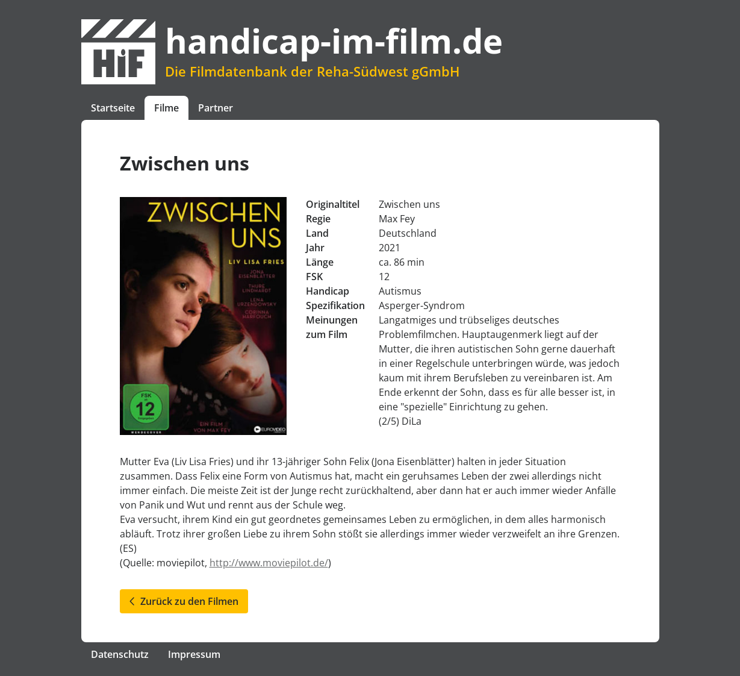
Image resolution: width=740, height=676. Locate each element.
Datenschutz (120, 654)
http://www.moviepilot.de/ (269, 562)
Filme (166, 107)
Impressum (194, 654)
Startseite (113, 107)
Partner (215, 107)
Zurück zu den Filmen (183, 601)
